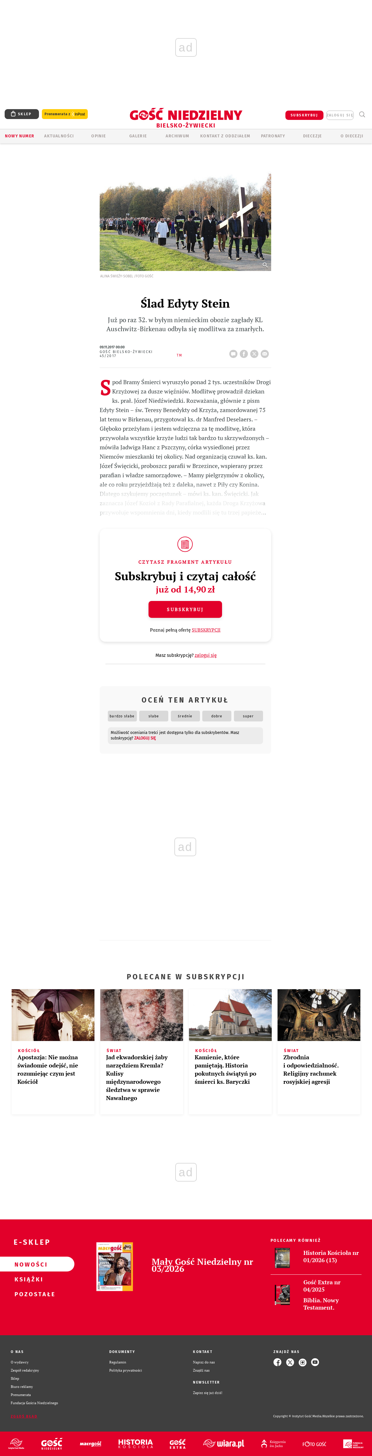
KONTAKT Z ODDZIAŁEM (225, 136)
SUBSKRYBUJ (304, 115)
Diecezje (312, 136)
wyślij (266, 352)
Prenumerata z (64, 114)
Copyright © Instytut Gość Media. (297, 1416)
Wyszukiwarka (362, 114)
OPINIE (98, 136)
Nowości (28, 1264)
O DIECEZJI (352, 136)
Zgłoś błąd (24, 1416)
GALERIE (138, 136)
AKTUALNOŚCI (59, 136)
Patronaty (273, 136)
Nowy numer (19, 136)
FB (245, 352)
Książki (28, 1279)
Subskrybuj (185, 609)
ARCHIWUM (177, 136)
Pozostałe (28, 1294)
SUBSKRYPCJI (206, 630)
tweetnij (255, 352)
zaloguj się (340, 115)
